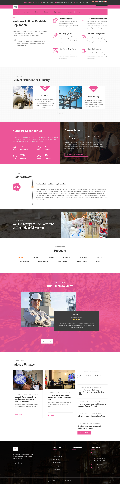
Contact (69, 12)
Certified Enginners (66, 19)
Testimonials (58, 462)
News (36, 12)
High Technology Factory (68, 49)
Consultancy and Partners (97, 19)
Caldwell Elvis (35, 394)
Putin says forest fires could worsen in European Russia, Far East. (59, 397)
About (78, 12)
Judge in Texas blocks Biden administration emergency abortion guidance (90, 392)
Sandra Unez (95, 371)
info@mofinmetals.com (99, 468)
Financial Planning (94, 49)
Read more (19, 415)
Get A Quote (57, 466)
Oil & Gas (47, 96)
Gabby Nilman (96, 423)
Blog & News (58, 456)
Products (56, 459)
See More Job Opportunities (76, 154)
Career (46, 12)
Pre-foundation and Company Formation (51, 184)
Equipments (57, 12)
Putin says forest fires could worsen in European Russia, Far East (91, 405)
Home (17, 12)
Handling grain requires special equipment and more (89, 427)
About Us (57, 453)
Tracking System (65, 34)
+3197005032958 (48, 2)
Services (26, 12)
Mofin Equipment (60, 481)
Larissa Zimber (97, 413)
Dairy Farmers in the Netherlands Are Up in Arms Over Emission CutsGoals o (91, 378)
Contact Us (57, 469)
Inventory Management (96, 34)
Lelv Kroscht (66, 392)
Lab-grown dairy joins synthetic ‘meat (91, 416)
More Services (77, 453)
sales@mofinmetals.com (64, 2)
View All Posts (84, 432)
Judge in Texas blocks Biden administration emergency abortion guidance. (25, 399)
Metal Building (96, 97)
